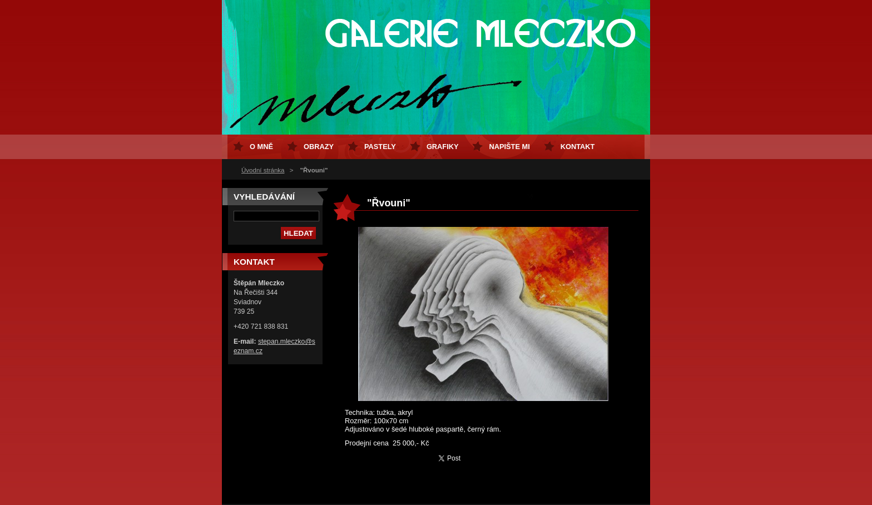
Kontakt (578, 146)
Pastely (380, 146)
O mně (261, 146)
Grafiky (443, 146)
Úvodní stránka (262, 170)
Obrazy (319, 146)
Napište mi (509, 146)
